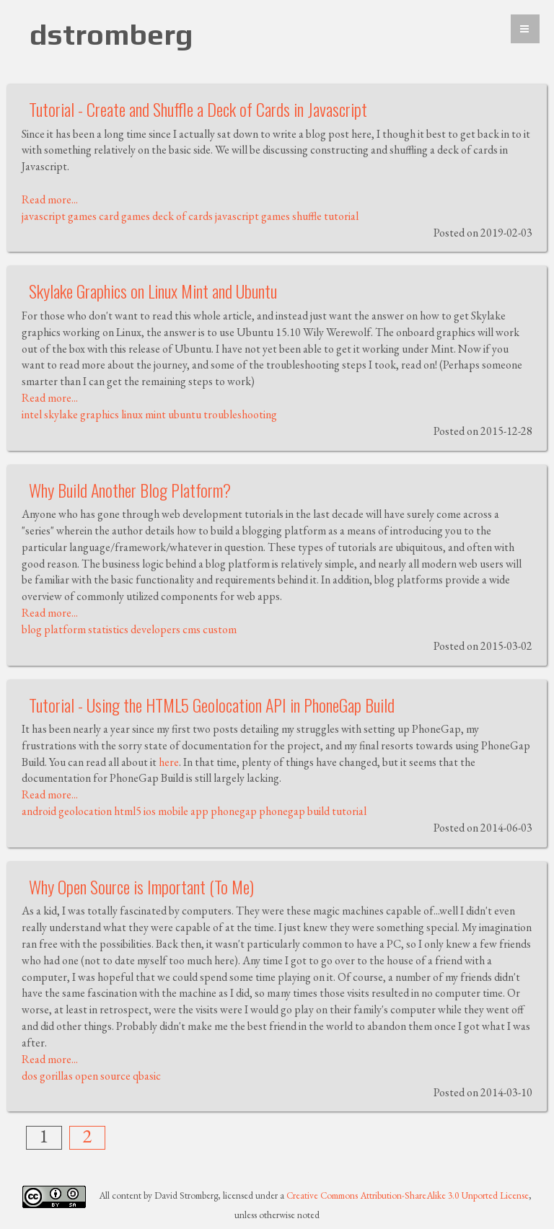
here (169, 762)
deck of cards (182, 216)
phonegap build (294, 811)
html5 (127, 811)
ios (150, 811)
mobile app (183, 811)
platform (65, 629)
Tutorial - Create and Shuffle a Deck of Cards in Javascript (198, 109)
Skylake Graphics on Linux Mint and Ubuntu (153, 291)
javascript (44, 216)
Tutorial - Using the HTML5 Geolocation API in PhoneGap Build (212, 705)
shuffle (307, 216)
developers (155, 629)
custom (220, 629)
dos (30, 1075)
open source (103, 1075)
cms (192, 629)
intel (32, 414)
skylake (61, 414)
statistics (108, 629)
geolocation (85, 811)
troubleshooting (240, 414)
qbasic (147, 1075)
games (82, 216)
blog (32, 629)
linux (132, 414)
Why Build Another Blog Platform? (130, 490)
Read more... (50, 199)
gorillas (56, 1075)
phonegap (234, 811)
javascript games (252, 216)
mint (155, 414)
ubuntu (184, 414)
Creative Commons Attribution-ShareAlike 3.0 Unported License (407, 1195)
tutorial (341, 216)
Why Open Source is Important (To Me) (141, 886)
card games (124, 216)
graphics (99, 414)
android (39, 811)
